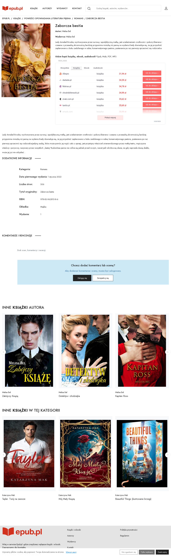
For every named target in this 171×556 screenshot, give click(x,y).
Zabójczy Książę (10, 396)
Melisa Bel (66, 31)
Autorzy (47, 8)
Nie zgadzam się (129, 552)
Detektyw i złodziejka (69, 396)
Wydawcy (62, 8)
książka (76, 68)
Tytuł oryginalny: (28, 191)
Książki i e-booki (74, 529)
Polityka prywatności (128, 529)
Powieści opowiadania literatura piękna (47, 18)
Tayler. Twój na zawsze (13, 499)
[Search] (89, 8)
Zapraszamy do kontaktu (14, 547)
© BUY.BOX (157, 121)
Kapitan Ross (121, 396)
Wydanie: (24, 214)
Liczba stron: (26, 184)
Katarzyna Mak (8, 495)
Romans (78, 18)
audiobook (98, 68)
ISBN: (22, 199)
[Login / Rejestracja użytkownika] (166, 8)
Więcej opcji (71, 552)
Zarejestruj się (106, 278)
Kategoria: (25, 169)
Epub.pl (6, 18)
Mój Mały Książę (67, 499)
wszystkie (64, 68)
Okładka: (24, 206)
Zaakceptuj (162, 552)
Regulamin (124, 535)
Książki (34, 8)
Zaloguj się (79, 278)
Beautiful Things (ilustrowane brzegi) (133, 499)
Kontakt (77, 8)
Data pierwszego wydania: (33, 176)
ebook (86, 68)
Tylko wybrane (147, 552)
